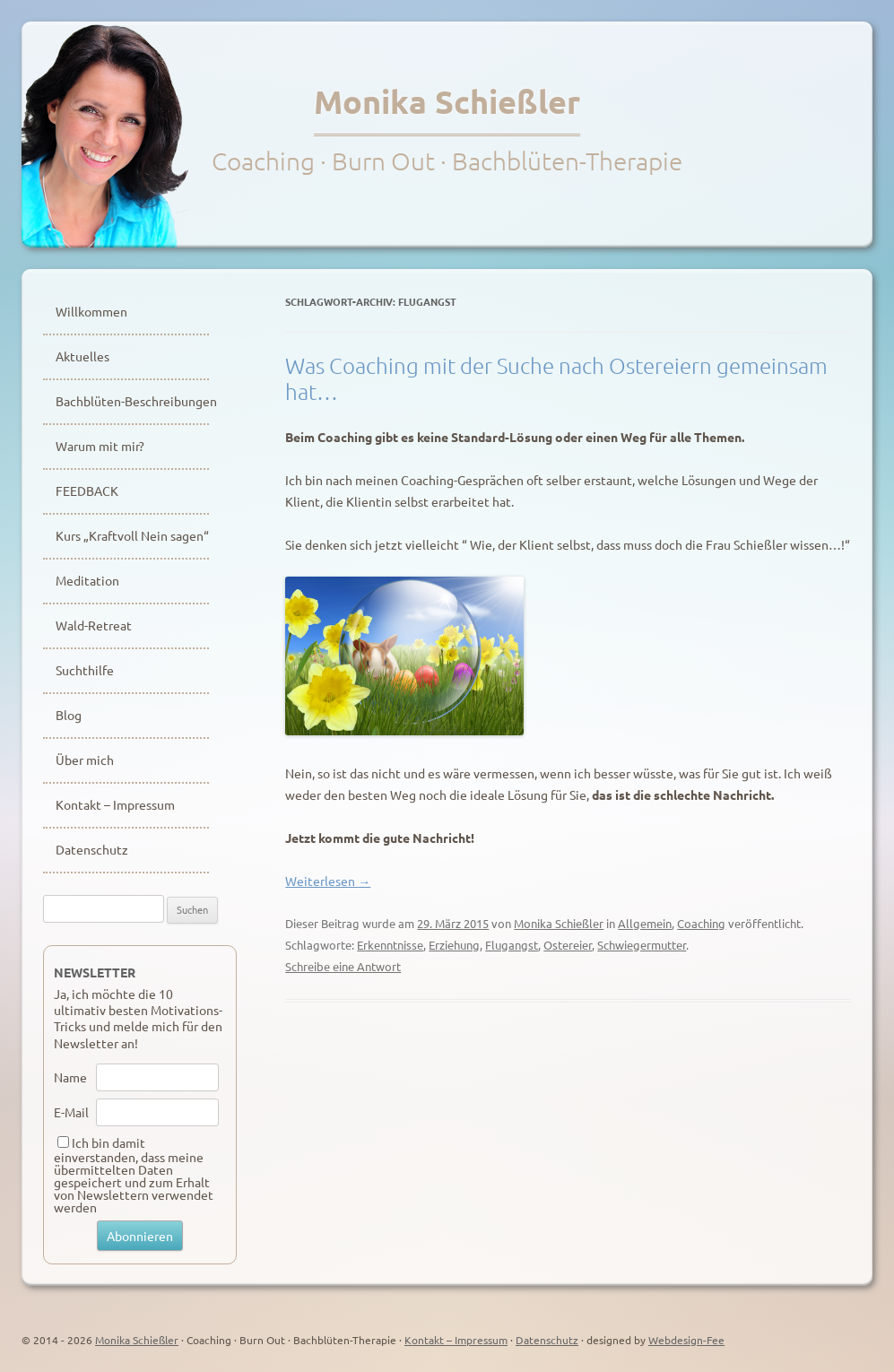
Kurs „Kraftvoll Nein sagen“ (132, 535)
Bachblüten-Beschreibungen (132, 401)
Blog (69, 715)
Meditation (87, 580)
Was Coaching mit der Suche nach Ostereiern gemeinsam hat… (556, 378)
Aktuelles (82, 356)
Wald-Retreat (94, 625)
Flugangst (511, 944)
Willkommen (91, 311)
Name (70, 1077)
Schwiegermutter (641, 944)
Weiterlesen (327, 881)
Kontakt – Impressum (115, 804)
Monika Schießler (447, 101)
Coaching (701, 923)
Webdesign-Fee (686, 1340)
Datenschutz (92, 849)
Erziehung (454, 944)
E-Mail (71, 1112)
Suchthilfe (85, 670)
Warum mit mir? (100, 446)
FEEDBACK (87, 490)
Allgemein (645, 923)
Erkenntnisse (390, 944)
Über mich (85, 759)
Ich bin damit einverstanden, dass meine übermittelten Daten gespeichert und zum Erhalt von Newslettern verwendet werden (133, 1174)
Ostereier (567, 944)
